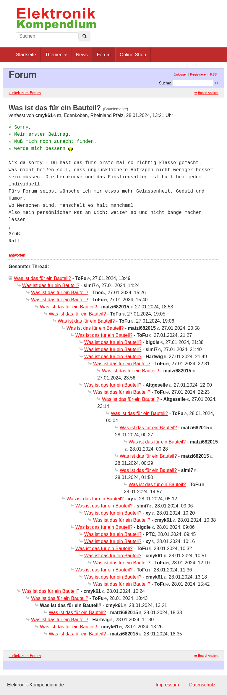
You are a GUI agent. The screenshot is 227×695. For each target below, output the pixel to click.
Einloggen (180, 74)
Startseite (26, 54)
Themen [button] (56, 54)
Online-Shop (133, 54)
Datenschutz (202, 684)
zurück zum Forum (25, 92)
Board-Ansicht (206, 93)
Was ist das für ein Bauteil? (42, 278)
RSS (213, 74)
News (82, 54)
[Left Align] (84, 36)
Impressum (167, 684)
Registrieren (198, 74)
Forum (104, 54)
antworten (17, 255)
